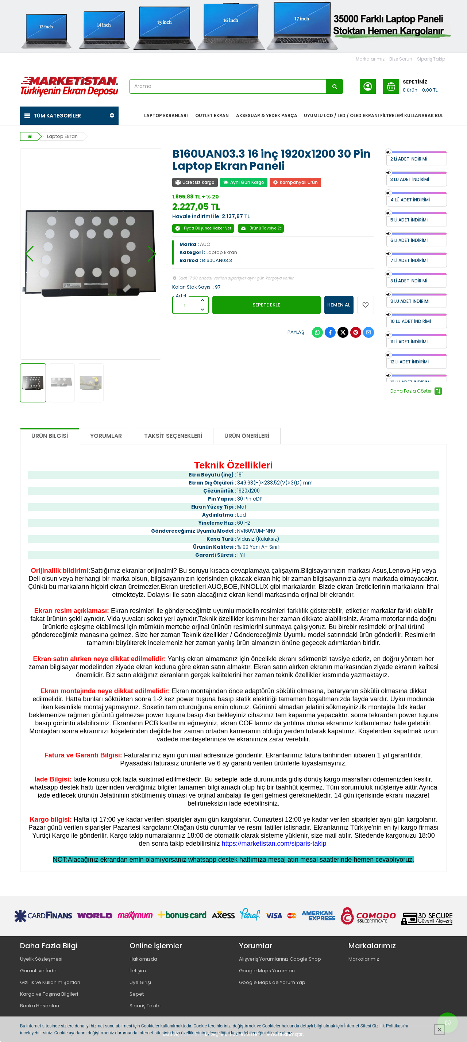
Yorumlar (106, 436)
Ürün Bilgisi (49, 436)
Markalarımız (370, 59)
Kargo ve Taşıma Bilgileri (49, 994)
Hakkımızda (143, 959)
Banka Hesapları (39, 1005)
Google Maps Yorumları (267, 970)
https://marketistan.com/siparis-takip (274, 843)
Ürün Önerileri (246, 436)
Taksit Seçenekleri (173, 436)
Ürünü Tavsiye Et (261, 228)
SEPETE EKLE (266, 304)
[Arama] (334, 86)
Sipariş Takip (431, 59)
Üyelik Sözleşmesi (41, 959)
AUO (205, 244)
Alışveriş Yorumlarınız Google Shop (280, 959)
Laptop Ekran (62, 136)
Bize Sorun (400, 59)
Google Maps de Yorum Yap (272, 982)
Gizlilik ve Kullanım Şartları (50, 982)
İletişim (138, 970)
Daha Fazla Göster (416, 391)
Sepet (137, 994)
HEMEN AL (338, 304)
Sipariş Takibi (145, 1005)
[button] (29, 254)
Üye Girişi (140, 982)
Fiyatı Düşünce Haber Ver (203, 228)
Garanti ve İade (38, 970)
